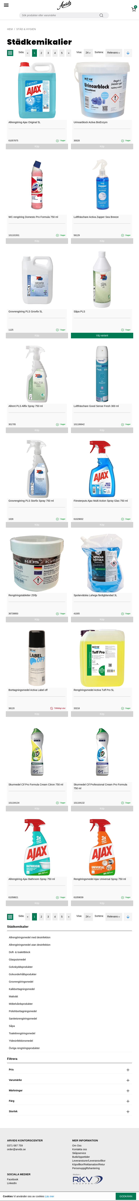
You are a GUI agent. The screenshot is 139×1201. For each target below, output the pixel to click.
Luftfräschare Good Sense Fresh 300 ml (96, 406)
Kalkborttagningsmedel (22, 989)
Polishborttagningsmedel (23, 1011)
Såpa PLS (79, 311)
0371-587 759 (15, 1145)
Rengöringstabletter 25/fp (23, 595)
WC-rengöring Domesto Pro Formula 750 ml (33, 217)
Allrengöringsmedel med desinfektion (29, 937)
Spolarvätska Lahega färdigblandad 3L (95, 595)
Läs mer (49, 1196)
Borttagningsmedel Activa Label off (28, 690)
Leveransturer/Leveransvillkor (89, 1160)
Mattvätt (13, 996)
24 (88, 53)
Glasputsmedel (17, 959)
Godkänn (125, 1196)
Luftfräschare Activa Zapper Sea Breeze (96, 217)
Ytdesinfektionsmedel (21, 1040)
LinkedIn (12, 1183)
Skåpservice (79, 1153)
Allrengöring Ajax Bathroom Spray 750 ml (32, 879)
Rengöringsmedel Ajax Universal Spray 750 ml (100, 879)
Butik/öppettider (81, 1156)
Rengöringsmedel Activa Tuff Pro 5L (94, 690)
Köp (37, 146)
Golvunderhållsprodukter (23, 974)
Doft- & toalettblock (19, 952)
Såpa (12, 1026)
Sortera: (99, 52)
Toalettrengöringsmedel (22, 1033)
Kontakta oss (79, 1149)
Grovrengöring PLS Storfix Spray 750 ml (31, 500)
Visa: (79, 52)
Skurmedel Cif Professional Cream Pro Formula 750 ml (100, 786)
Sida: (21, 52)
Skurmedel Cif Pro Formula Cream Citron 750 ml (36, 784)
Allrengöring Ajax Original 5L (25, 122)
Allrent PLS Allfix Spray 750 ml (26, 406)
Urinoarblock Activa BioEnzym (91, 122)
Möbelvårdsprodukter (21, 1003)
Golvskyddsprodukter (21, 966)
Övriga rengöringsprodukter (24, 1048)
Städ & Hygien (26, 29)
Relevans (113, 53)
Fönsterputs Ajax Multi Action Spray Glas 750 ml (101, 500)
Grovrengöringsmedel (21, 981)
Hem (10, 29)
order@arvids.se (16, 1149)
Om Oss (76, 1145)
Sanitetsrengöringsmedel (23, 1018)
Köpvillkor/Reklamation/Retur (88, 1164)
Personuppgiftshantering (86, 1168)
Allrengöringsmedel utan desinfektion (29, 944)
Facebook (12, 1179)
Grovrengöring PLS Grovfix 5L (26, 311)
